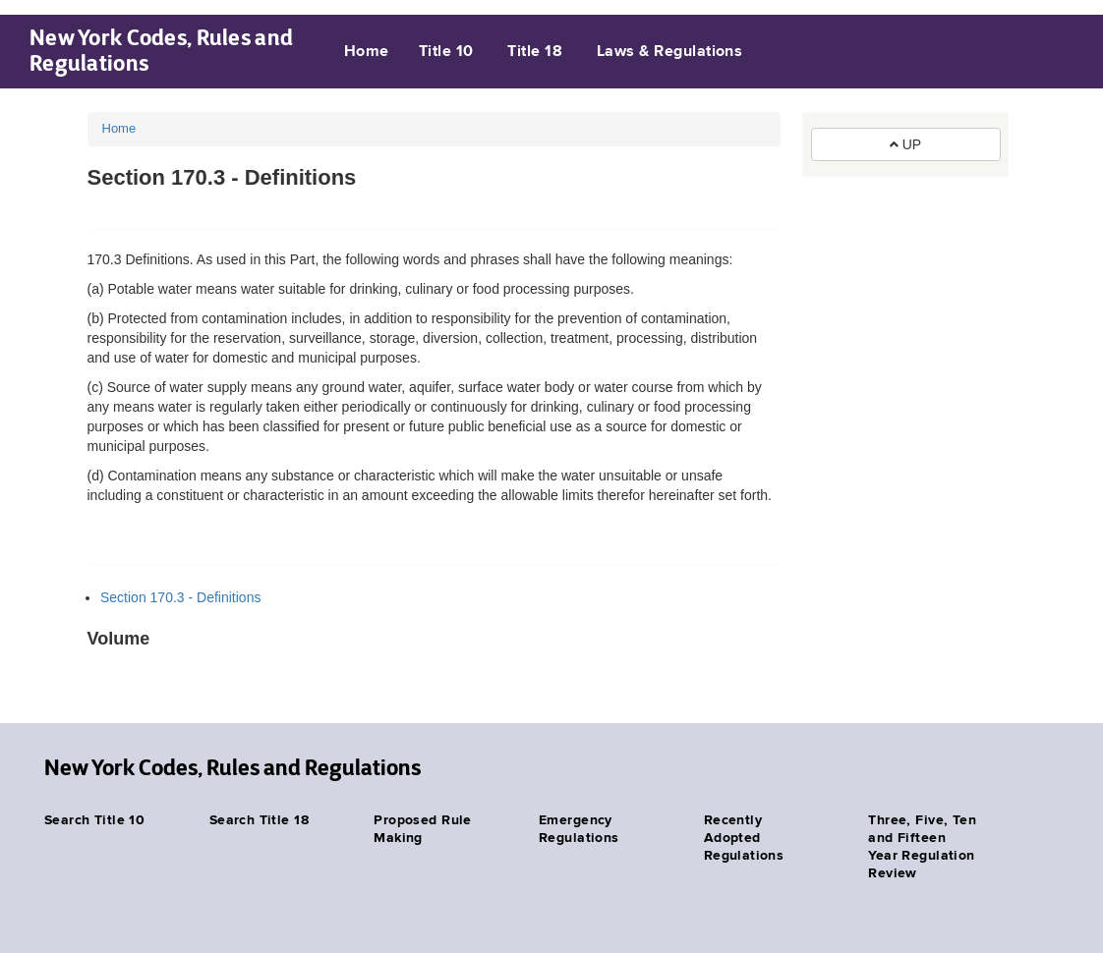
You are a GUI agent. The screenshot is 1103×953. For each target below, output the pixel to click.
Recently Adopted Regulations (744, 838)
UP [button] (905, 144)
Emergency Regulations (579, 829)
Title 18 (534, 52)
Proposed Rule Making (422, 829)
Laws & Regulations (670, 52)
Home (366, 52)
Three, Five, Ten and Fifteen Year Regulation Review (922, 846)
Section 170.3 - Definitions (180, 597)
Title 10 (446, 52)
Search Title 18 (259, 820)
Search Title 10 (94, 820)
